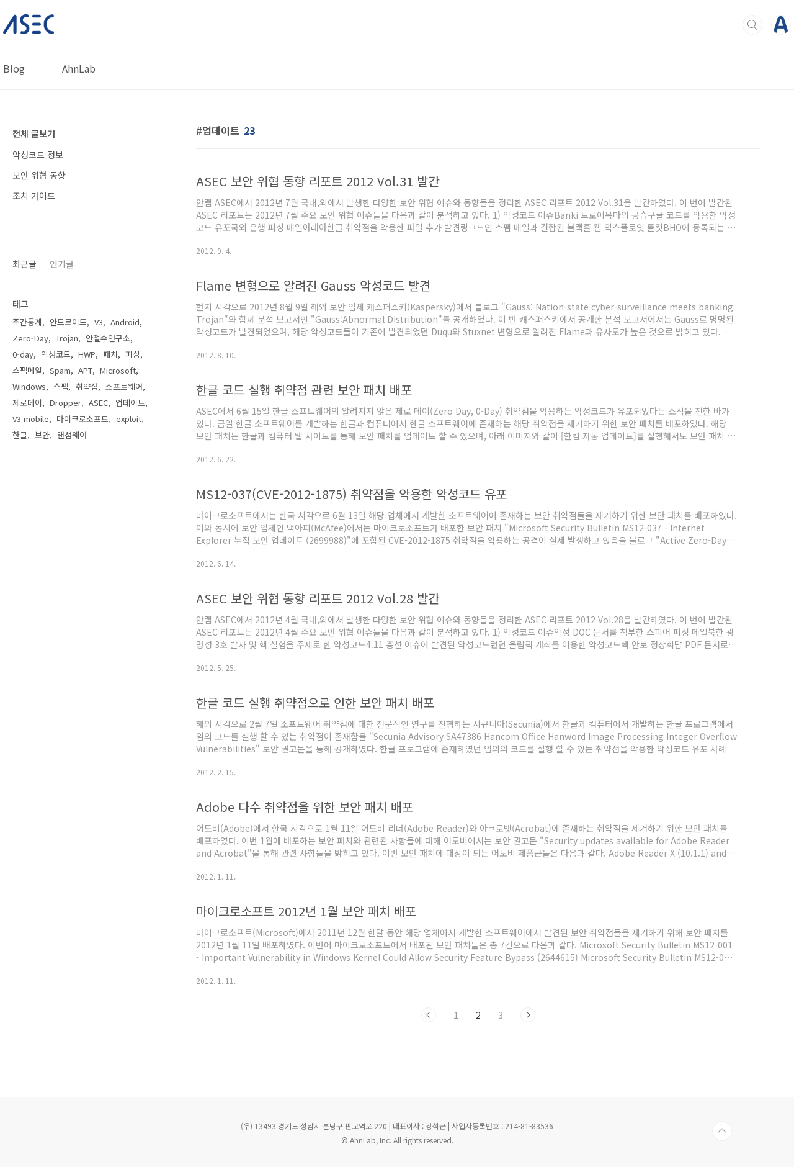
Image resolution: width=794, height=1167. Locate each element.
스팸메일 (27, 370)
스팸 (60, 386)
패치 (110, 354)
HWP (87, 354)
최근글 (24, 264)
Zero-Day (30, 338)
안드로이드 (68, 322)
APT (85, 370)
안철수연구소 (108, 338)
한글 (19, 435)
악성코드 (56, 354)
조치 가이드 (33, 195)
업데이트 (130, 402)
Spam (60, 370)
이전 (428, 1014)
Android (125, 322)
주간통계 (27, 322)
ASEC (98, 402)
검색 (752, 25)
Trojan (67, 338)
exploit (128, 419)
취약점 (87, 386)
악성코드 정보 (37, 154)
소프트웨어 (124, 386)
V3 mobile (30, 419)
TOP (722, 1131)
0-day (22, 354)
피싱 (132, 354)
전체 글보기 (33, 133)
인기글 (62, 264)
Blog (14, 68)
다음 (527, 1014)
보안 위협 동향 (39, 175)
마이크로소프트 (82, 419)
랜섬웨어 (72, 435)
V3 (98, 322)
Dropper (65, 402)
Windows (29, 386)
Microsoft (118, 370)
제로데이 (27, 402)
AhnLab (79, 68)
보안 (42, 435)
